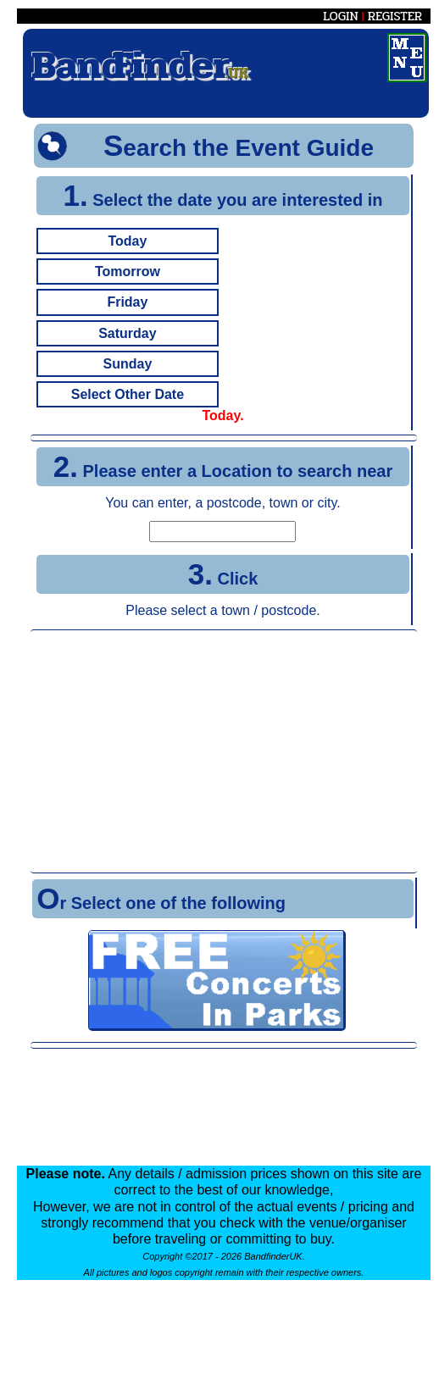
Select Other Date (127, 394)
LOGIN (340, 16)
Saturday (127, 333)
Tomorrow (127, 271)
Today (127, 241)
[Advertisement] (223, 751)
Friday (127, 302)
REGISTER (395, 16)
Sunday (128, 364)
